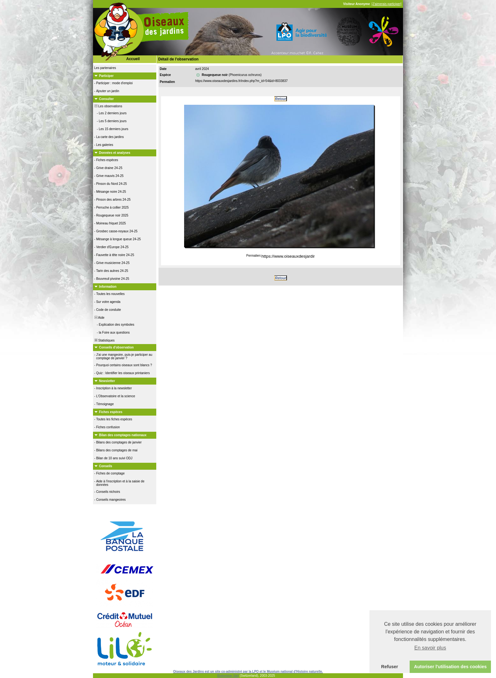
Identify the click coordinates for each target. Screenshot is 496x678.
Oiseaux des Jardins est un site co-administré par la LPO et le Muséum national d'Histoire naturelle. (248, 671)
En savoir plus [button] (430, 647)
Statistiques (104, 340)
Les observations (108, 106)
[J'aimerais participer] (386, 4)
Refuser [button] (389, 666)
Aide (99, 317)
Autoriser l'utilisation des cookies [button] (450, 666)
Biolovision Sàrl (228, 675)
